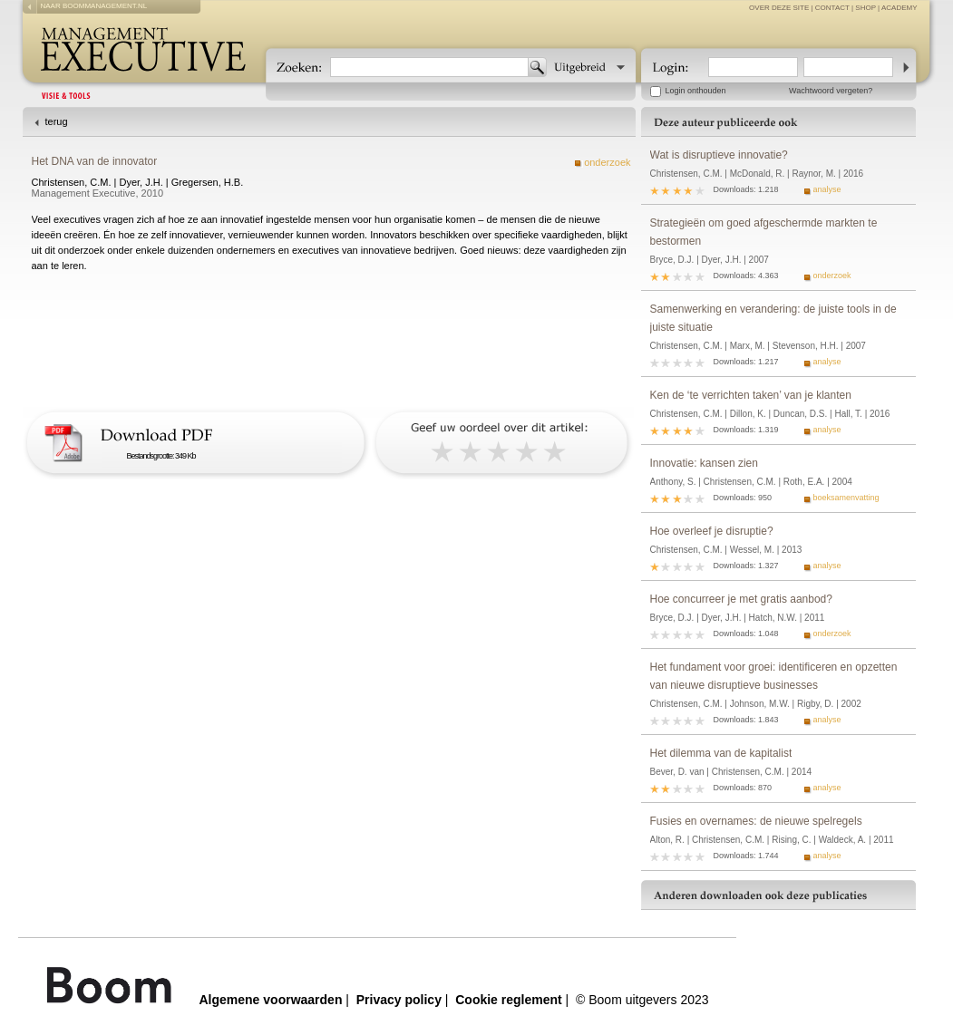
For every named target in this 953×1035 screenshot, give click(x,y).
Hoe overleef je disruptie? (711, 531)
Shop (865, 8)
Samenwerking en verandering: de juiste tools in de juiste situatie (773, 318)
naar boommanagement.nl (94, 6)
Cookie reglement (508, 999)
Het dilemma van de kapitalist (721, 753)
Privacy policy (399, 999)
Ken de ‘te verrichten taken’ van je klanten (750, 395)
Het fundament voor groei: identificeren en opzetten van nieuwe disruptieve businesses (774, 676)
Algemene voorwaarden (271, 999)
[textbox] (429, 67)
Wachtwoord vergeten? (830, 90)
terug (56, 121)
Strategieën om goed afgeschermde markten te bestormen (764, 232)
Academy (899, 8)
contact (832, 8)
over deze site (779, 8)
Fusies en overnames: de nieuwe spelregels (756, 821)
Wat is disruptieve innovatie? (719, 155)
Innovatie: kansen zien (704, 463)
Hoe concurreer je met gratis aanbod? (741, 599)
